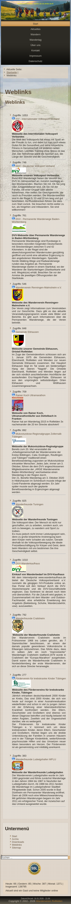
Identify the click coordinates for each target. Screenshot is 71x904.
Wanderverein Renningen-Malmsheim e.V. (39, 287)
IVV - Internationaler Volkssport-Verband (37, 118)
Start (35, 23)
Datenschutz (35, 61)
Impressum (35, 55)
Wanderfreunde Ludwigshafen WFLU (36, 759)
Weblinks (17, 844)
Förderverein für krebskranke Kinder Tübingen (41, 678)
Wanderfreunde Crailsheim (30, 618)
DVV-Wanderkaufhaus (28, 563)
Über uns (35, 45)
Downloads (18, 841)
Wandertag (35, 39)
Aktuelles (35, 29)
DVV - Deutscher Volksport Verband (35, 166)
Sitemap (16, 847)
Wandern (35, 34)
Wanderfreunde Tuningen (29, 504)
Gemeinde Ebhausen (27, 332)
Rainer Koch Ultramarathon (30, 395)
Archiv (15, 839)
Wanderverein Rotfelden (49, 901)
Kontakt (35, 50)
